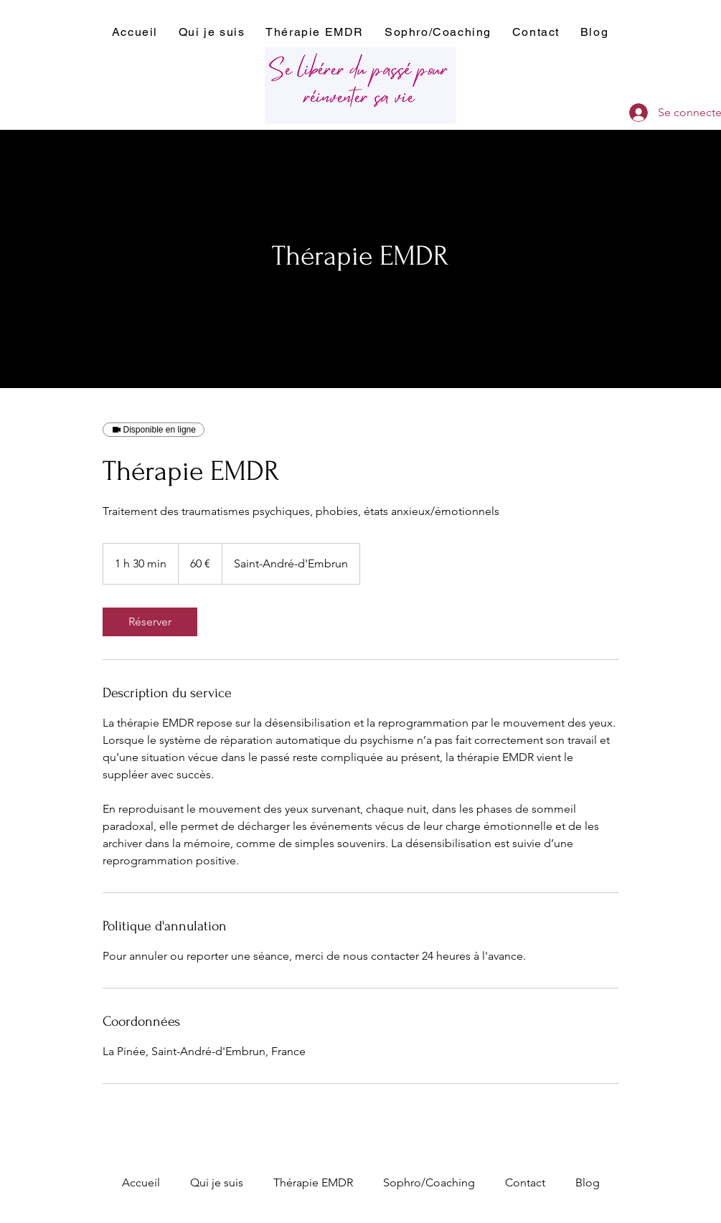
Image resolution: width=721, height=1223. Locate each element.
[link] (150, 622)
